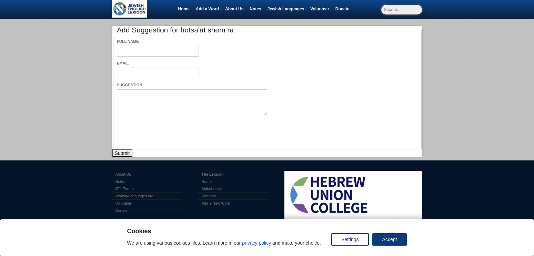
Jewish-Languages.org (134, 196)
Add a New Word (216, 203)
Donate (343, 9)
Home (184, 9)
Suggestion (129, 85)
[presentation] (169, 132)
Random (209, 196)
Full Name (128, 41)
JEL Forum (124, 189)
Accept (389, 239)
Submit (122, 153)
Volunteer (320, 9)
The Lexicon (213, 174)
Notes (255, 9)
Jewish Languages (287, 9)
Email (123, 63)
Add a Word (207, 9)
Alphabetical (212, 189)
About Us (234, 9)
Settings (350, 239)
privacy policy (256, 243)
